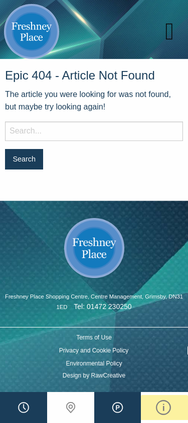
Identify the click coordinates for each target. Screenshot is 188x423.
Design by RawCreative (94, 375)
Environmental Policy (94, 363)
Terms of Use (94, 337)
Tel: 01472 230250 (102, 306)
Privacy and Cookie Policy (94, 350)
